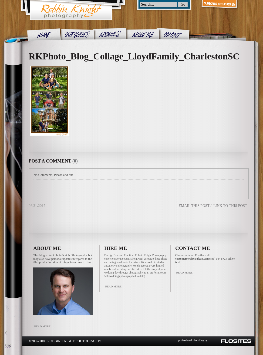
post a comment (50, 160)
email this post (194, 206)
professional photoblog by (192, 340)
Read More (42, 326)
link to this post (230, 206)
